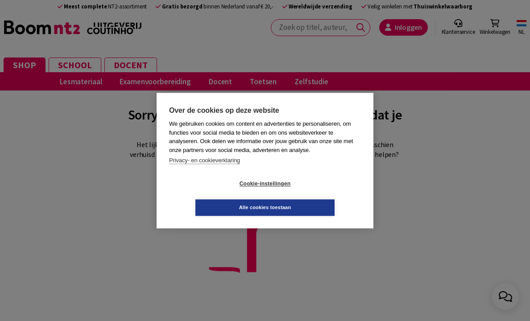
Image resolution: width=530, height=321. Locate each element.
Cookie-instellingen (211, 196)
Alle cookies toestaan (318, 195)
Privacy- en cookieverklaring (204, 172)
